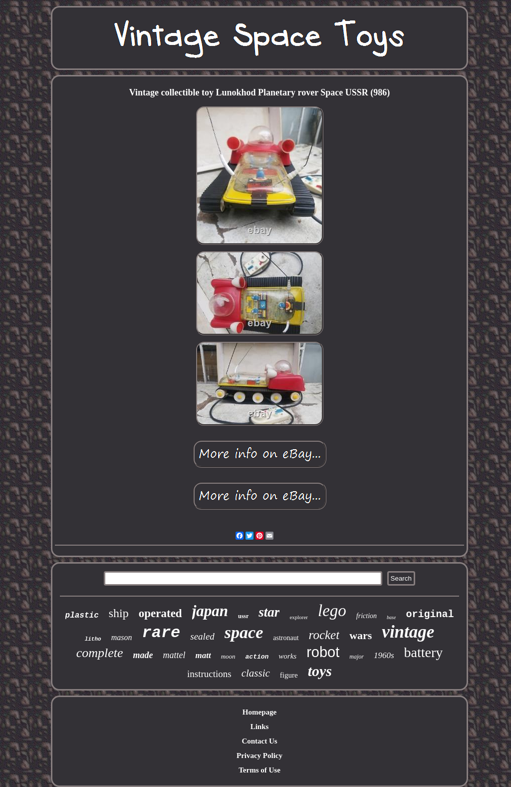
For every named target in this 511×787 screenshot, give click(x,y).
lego (332, 611)
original (430, 614)
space (244, 632)
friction (366, 616)
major (356, 656)
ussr (243, 616)
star (268, 612)
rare (161, 633)
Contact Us (259, 741)
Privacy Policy (259, 756)
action (257, 657)
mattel (174, 655)
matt (203, 655)
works (287, 656)
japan (210, 611)
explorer (298, 617)
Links (260, 727)
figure (289, 675)
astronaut (285, 638)
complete (99, 653)
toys (320, 671)
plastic (82, 615)
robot (322, 652)
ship (119, 613)
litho (93, 639)
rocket (324, 635)
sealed (202, 636)
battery (423, 652)
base (391, 617)
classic (256, 673)
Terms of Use (259, 770)
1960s (384, 655)
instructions (209, 674)
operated (160, 613)
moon (228, 656)
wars (360, 635)
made (143, 655)
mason (121, 637)
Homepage (259, 712)
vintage (408, 632)
